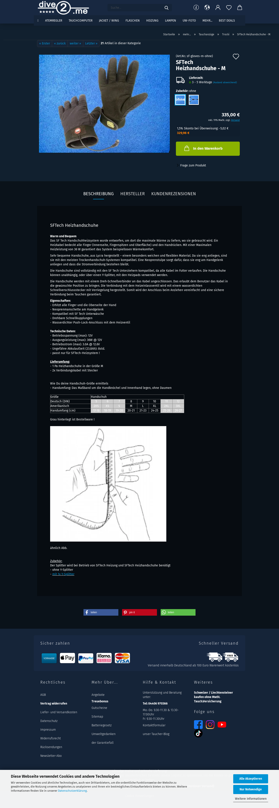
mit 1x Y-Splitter (63, 574)
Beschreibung (98, 193)
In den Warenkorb (203, 148)
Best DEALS (227, 20)
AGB (43, 695)
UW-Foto (189, 20)
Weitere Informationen (251, 799)
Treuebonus (100, 701)
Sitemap (97, 716)
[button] (207, 7)
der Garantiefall (103, 743)
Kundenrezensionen (173, 193)
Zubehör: (186, 91)
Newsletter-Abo (51, 756)
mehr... (207, 20)
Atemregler (53, 20)
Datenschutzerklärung (72, 790)
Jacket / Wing (109, 20)
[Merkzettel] (228, 7)
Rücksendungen (51, 747)
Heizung (152, 20)
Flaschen (133, 20)
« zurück (60, 43)
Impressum (48, 730)
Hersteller (132, 193)
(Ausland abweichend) (225, 82)
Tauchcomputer (80, 20)
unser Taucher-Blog (156, 734)
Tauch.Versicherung (207, 701)
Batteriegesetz (102, 725)
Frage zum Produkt (193, 165)
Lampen (170, 20)
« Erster (44, 43)
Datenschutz (49, 721)
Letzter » (91, 43)
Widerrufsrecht (50, 738)
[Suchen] (166, 7)
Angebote (98, 695)
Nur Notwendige (251, 789)
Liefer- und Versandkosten (58, 712)
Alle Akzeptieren (250, 779)
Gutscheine (99, 708)
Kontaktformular (154, 725)
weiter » (75, 43)
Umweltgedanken (104, 734)
